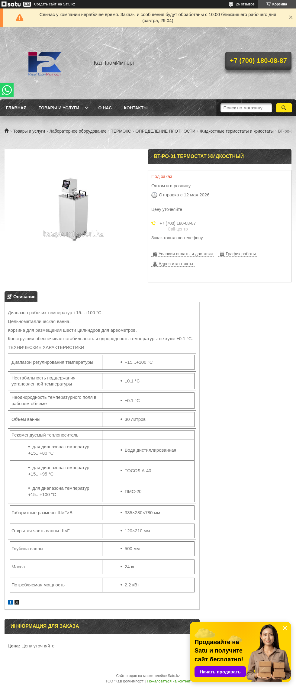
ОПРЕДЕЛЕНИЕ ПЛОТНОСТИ (165, 131)
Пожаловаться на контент (168, 681)
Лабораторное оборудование (78, 131)
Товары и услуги (59, 107)
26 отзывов (245, 4)
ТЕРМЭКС (121, 131)
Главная (16, 107)
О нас (105, 107)
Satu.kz (174, 676)
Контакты (135, 107)
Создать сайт (45, 4)
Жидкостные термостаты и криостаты (237, 131)
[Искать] (284, 107)
